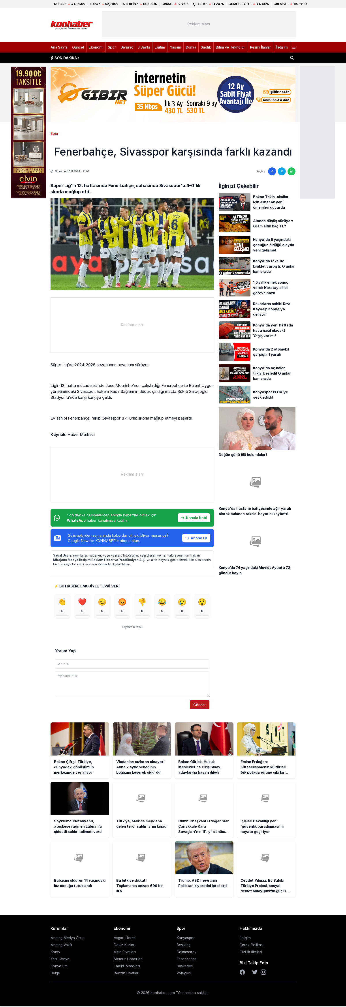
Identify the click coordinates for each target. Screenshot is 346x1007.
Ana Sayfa (59, 47)
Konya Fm (59, 967)
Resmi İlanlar (260, 47)
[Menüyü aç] (293, 47)
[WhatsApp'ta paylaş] (291, 171)
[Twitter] (254, 973)
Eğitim (160, 47)
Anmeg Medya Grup (68, 939)
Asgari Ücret (124, 939)
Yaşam (175, 47)
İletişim (282, 47)
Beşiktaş (183, 946)
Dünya (191, 47)
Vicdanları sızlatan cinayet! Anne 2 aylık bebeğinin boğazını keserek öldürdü (152, 58)
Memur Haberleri (128, 960)
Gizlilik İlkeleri (251, 953)
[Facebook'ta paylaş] (272, 171)
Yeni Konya (60, 960)
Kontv (55, 953)
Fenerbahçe (187, 960)
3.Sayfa (143, 47)
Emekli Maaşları (127, 967)
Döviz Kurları (124, 946)
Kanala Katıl (194, 518)
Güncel (78, 47)
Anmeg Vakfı (61, 946)
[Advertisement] (317, 132)
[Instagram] (263, 973)
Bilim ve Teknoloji (230, 47)
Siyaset (127, 47)
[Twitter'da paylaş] (282, 171)
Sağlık (206, 47)
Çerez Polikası (251, 946)
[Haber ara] (291, 57)
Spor (112, 47)
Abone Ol (196, 538)
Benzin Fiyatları (126, 974)
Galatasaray (186, 953)
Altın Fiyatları (125, 953)
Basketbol (185, 967)
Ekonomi (96, 47)
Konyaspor (186, 939)
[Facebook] (242, 973)
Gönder (199, 706)
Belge (55, 974)
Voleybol (184, 974)
